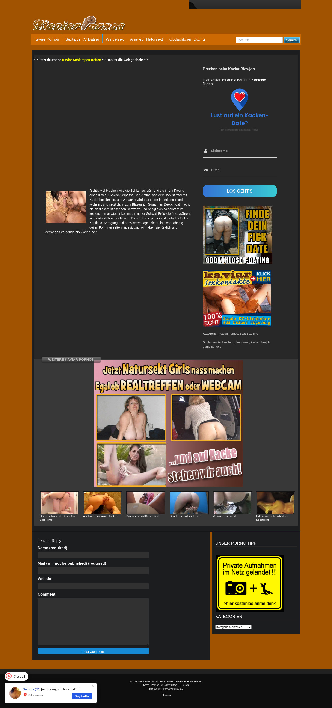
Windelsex (115, 39)
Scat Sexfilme (249, 333)
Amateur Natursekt (146, 39)
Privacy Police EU (173, 688)
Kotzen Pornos (228, 333)
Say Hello (82, 696)
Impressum (154, 688)
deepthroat (242, 342)
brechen (227, 342)
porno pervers (212, 346)
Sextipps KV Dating (82, 39)
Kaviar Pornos (46, 39)
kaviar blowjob (260, 342)
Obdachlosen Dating (187, 39)
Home (167, 695)
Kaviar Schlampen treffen (81, 60)
